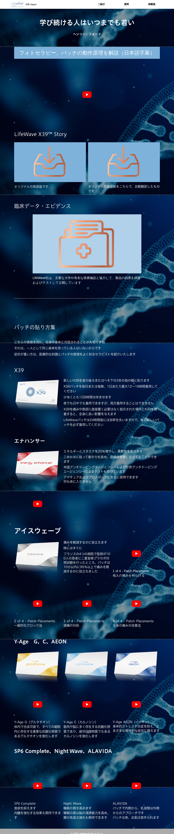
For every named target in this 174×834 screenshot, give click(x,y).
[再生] (87, 94)
